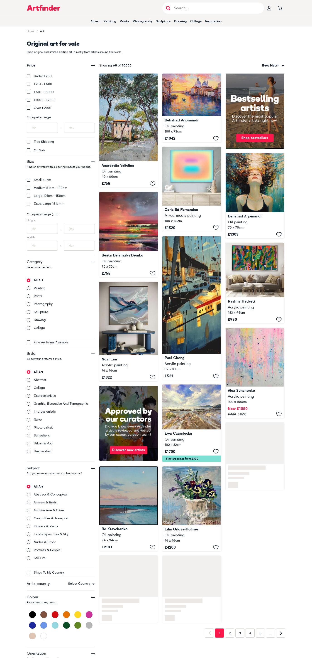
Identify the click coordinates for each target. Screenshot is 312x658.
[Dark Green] (66, 625)
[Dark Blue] (32, 625)
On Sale (36, 150)
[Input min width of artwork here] (42, 246)
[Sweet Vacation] (128, 508)
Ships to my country (45, 572)
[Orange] (66, 614)
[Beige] (32, 636)
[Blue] (43, 625)
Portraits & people (43, 550)
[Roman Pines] (128, 130)
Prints (124, 21)
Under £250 (39, 76)
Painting (109, 21)
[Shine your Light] (128, 234)
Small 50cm (39, 180)
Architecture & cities (45, 510)
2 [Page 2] (230, 633)
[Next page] (280, 633)
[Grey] (89, 625)
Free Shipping (40, 142)
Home (30, 31)
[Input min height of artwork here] (42, 229)
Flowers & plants (42, 526)
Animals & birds (42, 502)
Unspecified (39, 451)
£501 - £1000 (40, 92)
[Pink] (89, 614)
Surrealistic (38, 435)
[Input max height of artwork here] (79, 229)
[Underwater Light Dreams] (255, 196)
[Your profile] (269, 8)
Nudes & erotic (41, 542)
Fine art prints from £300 (182, 458)
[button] (81, 584)
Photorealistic (40, 427)
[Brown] (43, 614)
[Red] (55, 614)
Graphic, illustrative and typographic (57, 404)
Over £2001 (39, 108)
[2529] (255, 373)
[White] (43, 636)
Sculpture (163, 21)
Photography (142, 21)
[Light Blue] (55, 625)
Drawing (180, 21)
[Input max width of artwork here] (79, 246)
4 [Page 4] (250, 633)
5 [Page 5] (260, 633)
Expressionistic (41, 396)
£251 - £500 (39, 84)
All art (95, 21)
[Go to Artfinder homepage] (43, 8)
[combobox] (81, 584)
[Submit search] (168, 8)
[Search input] (215, 8)
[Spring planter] (191, 508)
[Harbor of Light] (191, 308)
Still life (36, 558)
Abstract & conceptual (47, 494)
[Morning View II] (128, 331)
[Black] (32, 614)
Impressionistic (41, 412)
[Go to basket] (280, 8)
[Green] (77, 625)
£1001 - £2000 (41, 100)
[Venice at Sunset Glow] (191, 108)
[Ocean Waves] (191, 423)
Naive (34, 419)
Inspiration (213, 21)
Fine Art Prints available (47, 342)
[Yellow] (77, 614)
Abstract (36, 380)
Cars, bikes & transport (47, 518)
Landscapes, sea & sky (47, 534)
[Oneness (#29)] (191, 189)
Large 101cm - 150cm (46, 196)
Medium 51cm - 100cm (47, 188)
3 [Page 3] (240, 633)
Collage (196, 21)
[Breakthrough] (255, 283)
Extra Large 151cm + (45, 204)
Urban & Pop (40, 443)
